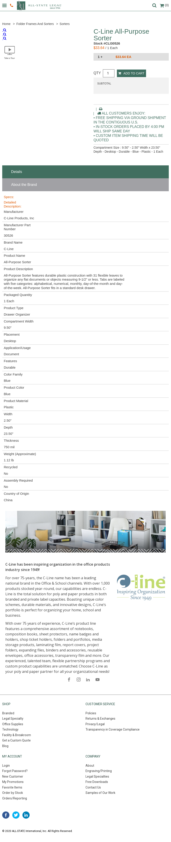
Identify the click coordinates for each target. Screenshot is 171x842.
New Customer (12, 776)
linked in (26, 815)
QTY (97, 73)
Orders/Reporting (14, 798)
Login (6, 765)
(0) (164, 5)
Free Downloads (97, 782)
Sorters (65, 24)
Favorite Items (12, 787)
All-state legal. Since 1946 (38, 5)
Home (6, 24)
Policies (91, 713)
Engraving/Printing (99, 771)
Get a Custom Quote (16, 740)
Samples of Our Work (100, 793)
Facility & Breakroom (16, 735)
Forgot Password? (15, 771)
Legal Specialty (12, 718)
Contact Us (93, 787)
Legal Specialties (97, 776)
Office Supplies (12, 724)
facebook (6, 815)
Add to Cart (131, 73)
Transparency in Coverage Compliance (113, 729)
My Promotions (13, 782)
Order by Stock (12, 793)
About (90, 765)
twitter (16, 815)
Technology (10, 729)
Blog (5, 746)
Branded (8, 713)
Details (16, 172)
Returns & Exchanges (100, 718)
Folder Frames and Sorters (35, 24)
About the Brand (24, 185)
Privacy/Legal (95, 724)
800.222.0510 (11, 6)
